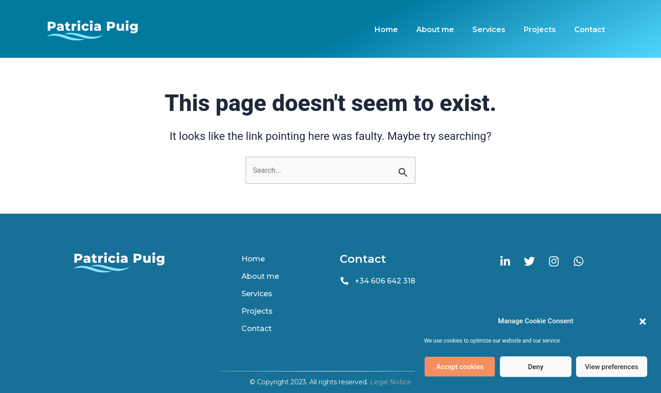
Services (488, 29)
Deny (535, 367)
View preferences (611, 367)
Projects (540, 29)
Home (386, 29)
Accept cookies (459, 367)
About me (435, 29)
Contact (589, 29)
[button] (642, 321)
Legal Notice (390, 382)
